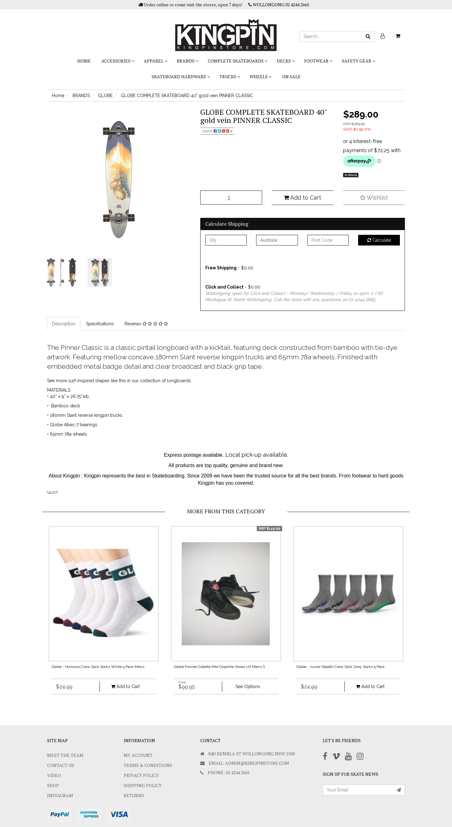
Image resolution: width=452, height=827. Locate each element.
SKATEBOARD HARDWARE (181, 77)
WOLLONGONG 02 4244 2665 (278, 5)
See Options (247, 686)
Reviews (146, 323)
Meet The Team (65, 755)
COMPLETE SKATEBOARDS (237, 61)
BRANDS (187, 61)
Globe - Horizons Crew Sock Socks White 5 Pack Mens (97, 666)
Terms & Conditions (148, 765)
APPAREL (155, 61)
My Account (138, 755)
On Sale (291, 77)
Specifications (100, 323)
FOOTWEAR (318, 61)
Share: (217, 131)
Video (54, 775)
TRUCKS (229, 77)
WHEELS (261, 77)
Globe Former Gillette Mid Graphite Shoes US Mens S (219, 666)
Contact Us (60, 765)
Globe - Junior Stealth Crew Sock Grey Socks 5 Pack (340, 666)
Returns (134, 795)
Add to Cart (302, 197)
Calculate (379, 240)
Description (63, 323)
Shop (53, 785)
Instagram (60, 795)
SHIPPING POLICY (143, 785)
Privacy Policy (141, 775)
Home (84, 61)
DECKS (286, 61)
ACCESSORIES (117, 61)
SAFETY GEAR (358, 61)
